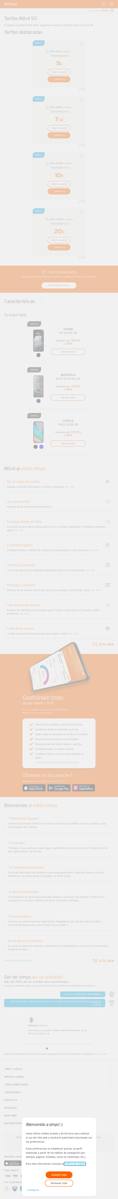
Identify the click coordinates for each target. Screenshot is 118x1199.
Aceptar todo (59, 1174)
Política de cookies (74, 1163)
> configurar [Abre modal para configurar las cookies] (32, 1190)
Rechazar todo (59, 1183)
